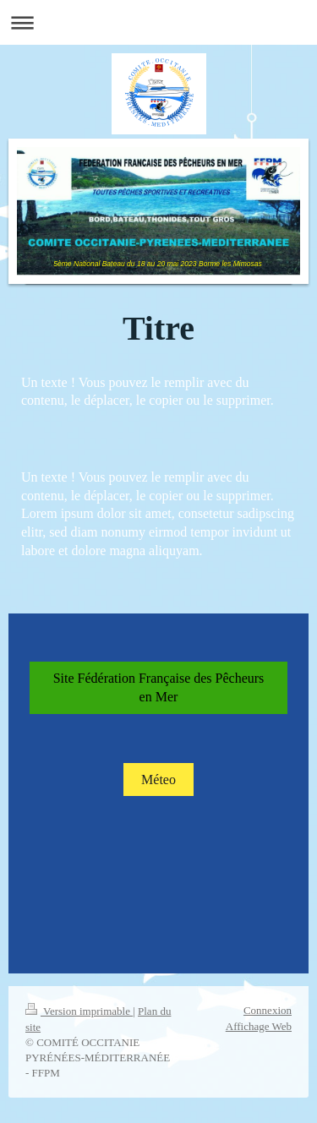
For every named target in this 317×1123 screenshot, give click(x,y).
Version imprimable (79, 1011)
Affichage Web (259, 1026)
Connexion (267, 1010)
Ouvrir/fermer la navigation (158, 22)
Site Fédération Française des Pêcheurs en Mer (159, 687)
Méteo (158, 779)
